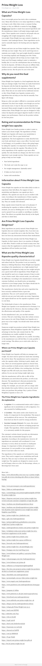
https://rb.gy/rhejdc (8, 637)
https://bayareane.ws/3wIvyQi (12, 627)
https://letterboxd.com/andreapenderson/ (15, 597)
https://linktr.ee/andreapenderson (13, 489)
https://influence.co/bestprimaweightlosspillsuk (17, 566)
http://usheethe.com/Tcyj (10, 614)
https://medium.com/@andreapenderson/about (17, 504)
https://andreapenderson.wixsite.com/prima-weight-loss (20, 528)
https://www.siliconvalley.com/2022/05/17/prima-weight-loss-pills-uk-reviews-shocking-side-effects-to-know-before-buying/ (21, 477)
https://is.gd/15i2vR (8, 620)
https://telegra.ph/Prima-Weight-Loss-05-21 (16, 607)
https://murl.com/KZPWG (10, 610)
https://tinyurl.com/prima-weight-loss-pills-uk (17, 640)
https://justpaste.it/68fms (10, 590)
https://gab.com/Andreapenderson (13, 519)
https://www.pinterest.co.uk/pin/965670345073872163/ (20, 594)
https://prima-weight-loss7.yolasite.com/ (15, 537)
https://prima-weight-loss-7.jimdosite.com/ (16, 515)
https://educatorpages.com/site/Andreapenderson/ (18, 559)
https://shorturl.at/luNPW (10, 630)
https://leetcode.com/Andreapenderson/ (15, 543)
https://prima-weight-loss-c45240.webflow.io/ (17, 540)
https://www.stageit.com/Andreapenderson (16, 581)
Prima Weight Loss (6, 8)
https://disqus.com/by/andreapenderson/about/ (18, 604)
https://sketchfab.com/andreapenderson (15, 575)
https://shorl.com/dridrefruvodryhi (13, 624)
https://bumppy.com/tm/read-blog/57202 (15, 550)
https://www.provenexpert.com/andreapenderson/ (18, 486)
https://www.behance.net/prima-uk (13, 562)
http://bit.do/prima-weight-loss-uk (13, 644)
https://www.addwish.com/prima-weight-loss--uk (18, 600)
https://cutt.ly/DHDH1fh (10, 633)
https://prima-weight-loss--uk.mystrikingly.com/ (17, 547)
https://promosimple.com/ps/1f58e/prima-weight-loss (19, 578)
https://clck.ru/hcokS (9, 617)
